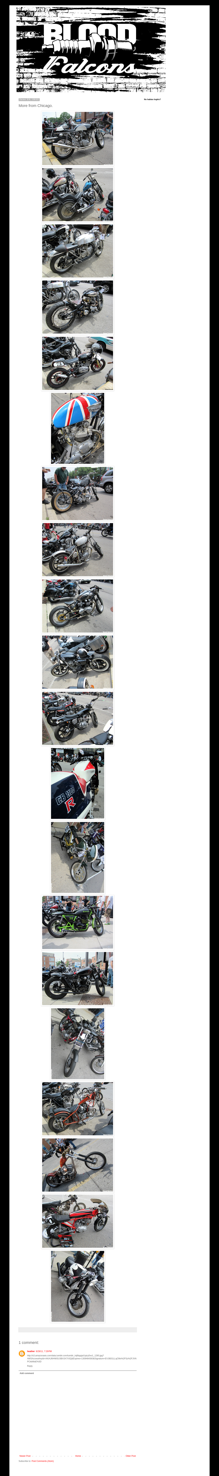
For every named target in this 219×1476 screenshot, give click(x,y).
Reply (30, 1366)
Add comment (27, 1373)
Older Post (131, 1456)
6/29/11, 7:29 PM (44, 1351)
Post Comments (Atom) (43, 1461)
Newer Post (24, 1456)
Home (78, 1456)
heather (31, 1351)
